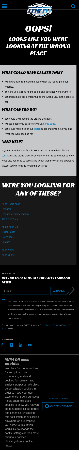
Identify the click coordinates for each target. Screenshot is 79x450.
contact (6, 155)
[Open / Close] (4, 6)
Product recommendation (15, 214)
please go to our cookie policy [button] (19, 443)
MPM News (8, 249)
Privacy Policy (52, 325)
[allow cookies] (58, 406)
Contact (6, 242)
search (37, 128)
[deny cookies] (58, 399)
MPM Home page (11, 203)
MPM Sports (8, 254)
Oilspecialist (8, 231)
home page (49, 123)
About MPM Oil (10, 226)
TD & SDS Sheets (11, 219)
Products (6, 209)
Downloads (7, 236)
